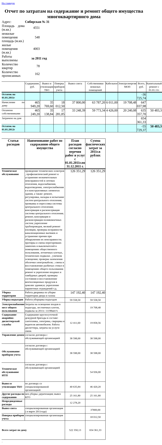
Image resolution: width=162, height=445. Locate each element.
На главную (8, 3)
